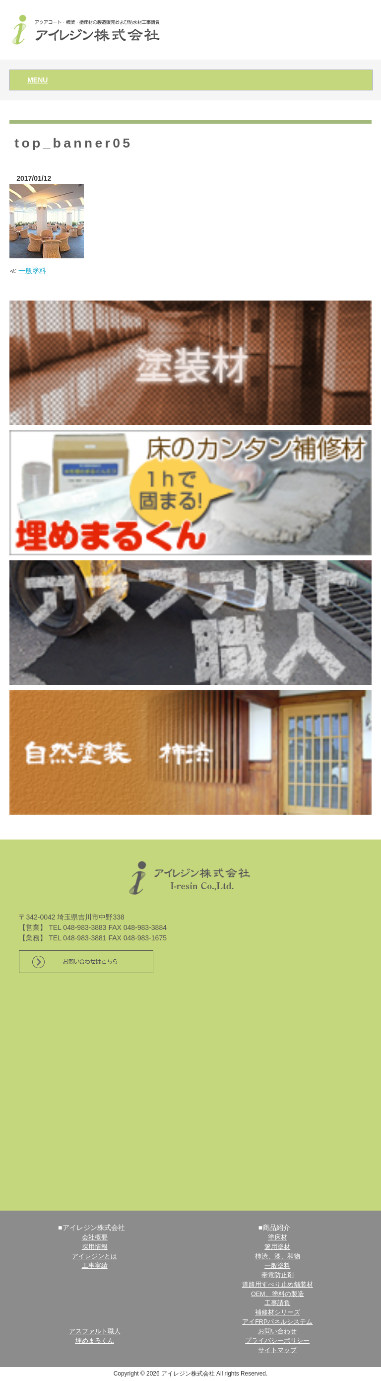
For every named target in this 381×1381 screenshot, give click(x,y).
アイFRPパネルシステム (277, 1321)
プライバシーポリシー (277, 1340)
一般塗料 (32, 271)
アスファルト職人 (95, 1331)
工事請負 (277, 1303)
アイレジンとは (94, 1256)
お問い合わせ (277, 1331)
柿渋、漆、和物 (277, 1256)
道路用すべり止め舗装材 (277, 1284)
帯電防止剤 (277, 1275)
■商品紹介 (274, 1227)
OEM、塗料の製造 (277, 1294)
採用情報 (95, 1246)
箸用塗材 (277, 1246)
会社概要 (95, 1237)
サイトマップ (277, 1350)
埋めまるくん (94, 1340)
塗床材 (277, 1237)
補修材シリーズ (277, 1312)
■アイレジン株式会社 (91, 1227)
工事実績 (95, 1265)
